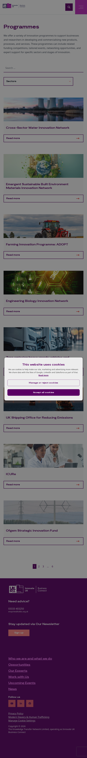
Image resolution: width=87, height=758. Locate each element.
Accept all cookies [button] (43, 392)
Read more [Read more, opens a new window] (43, 375)
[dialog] (43, 379)
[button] (43, 383)
